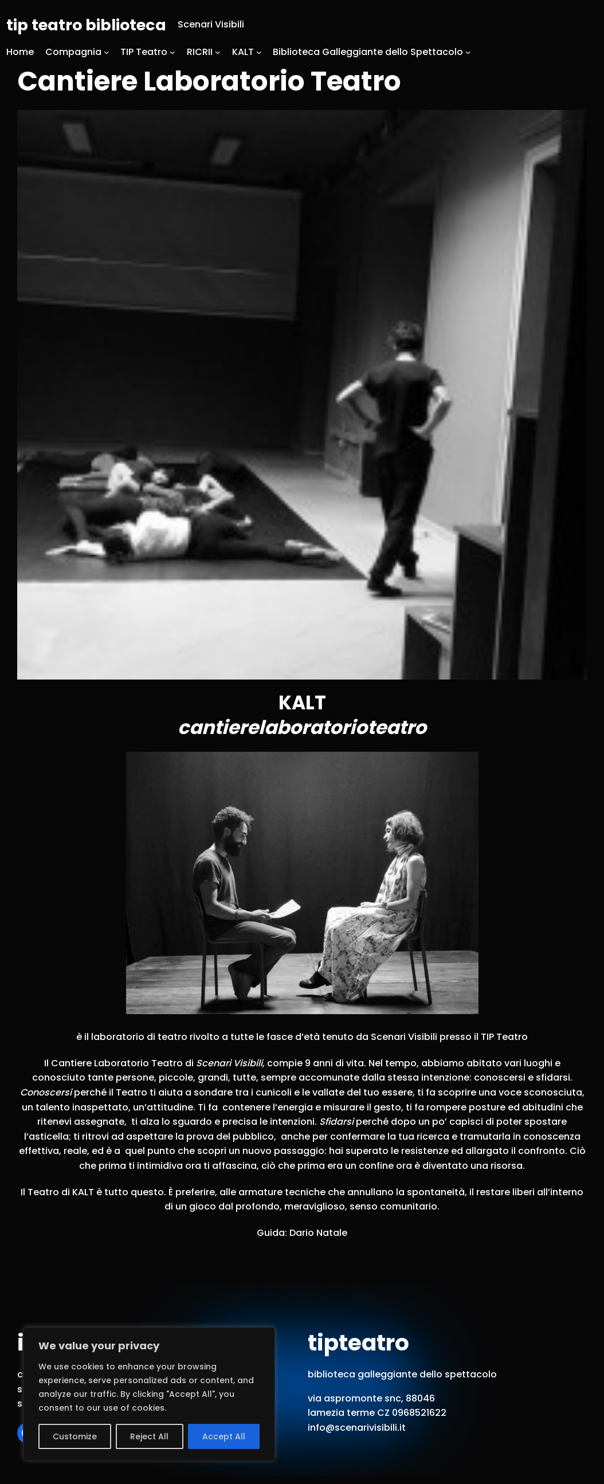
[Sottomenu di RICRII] (218, 52)
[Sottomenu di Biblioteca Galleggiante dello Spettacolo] (468, 52)
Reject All (149, 1436)
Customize (75, 1436)
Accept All (223, 1436)
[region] (149, 1394)
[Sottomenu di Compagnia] (106, 52)
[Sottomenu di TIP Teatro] (172, 52)
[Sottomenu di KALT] (259, 52)
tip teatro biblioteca (86, 25)
